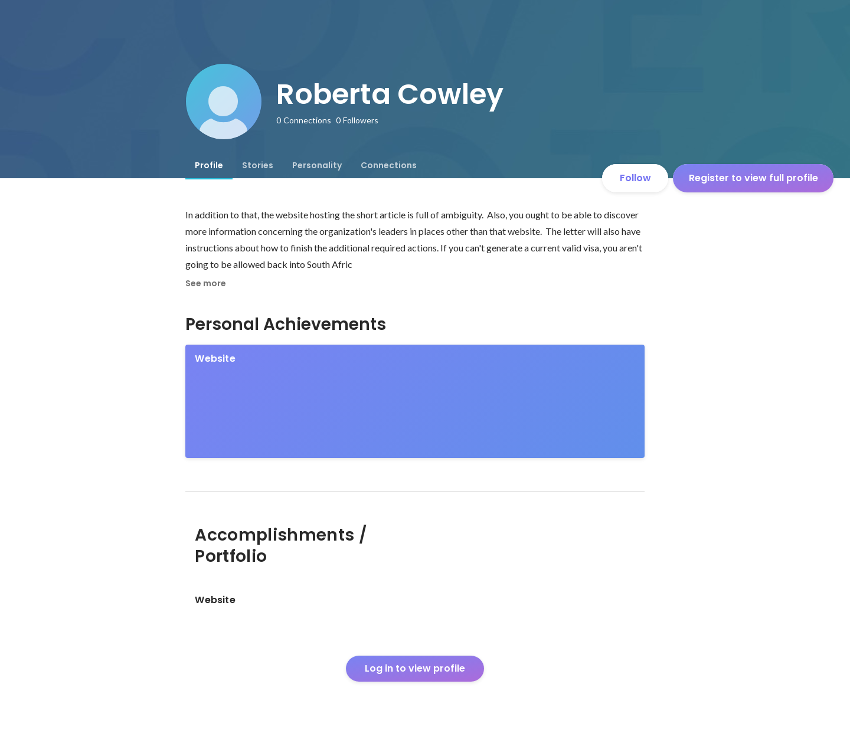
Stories (257, 165)
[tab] (209, 165)
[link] (415, 401)
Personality (317, 165)
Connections (389, 165)
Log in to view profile (415, 668)
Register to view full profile (753, 178)
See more (205, 283)
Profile (209, 165)
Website (215, 358)
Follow (635, 178)
